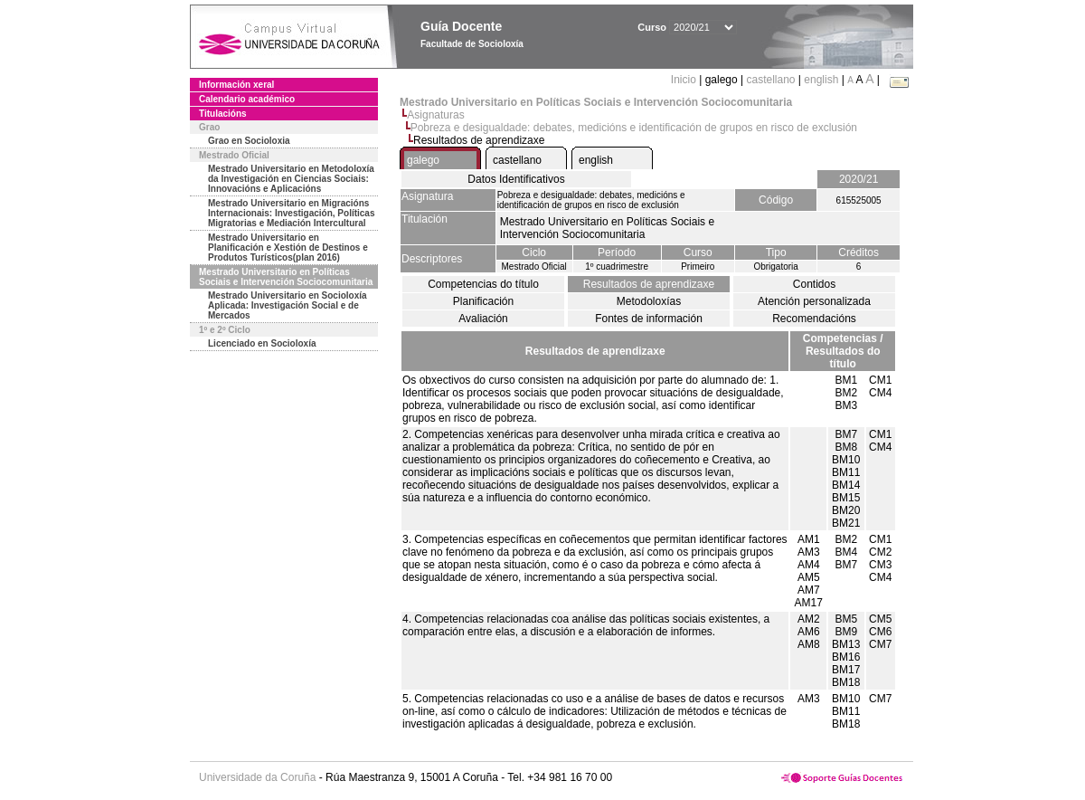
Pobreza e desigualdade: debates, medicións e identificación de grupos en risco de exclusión (633, 127)
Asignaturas (435, 115)
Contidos (814, 284)
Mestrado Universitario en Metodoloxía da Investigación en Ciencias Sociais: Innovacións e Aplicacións (291, 179)
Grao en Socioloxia (249, 141)
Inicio (685, 79)
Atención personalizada (814, 301)
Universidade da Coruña (257, 777)
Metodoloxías (649, 301)
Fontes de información (649, 318)
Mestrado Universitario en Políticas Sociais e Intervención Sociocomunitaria (286, 277)
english (821, 79)
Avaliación (482, 318)
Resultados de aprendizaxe (648, 284)
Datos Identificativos (515, 179)
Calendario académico (247, 99)
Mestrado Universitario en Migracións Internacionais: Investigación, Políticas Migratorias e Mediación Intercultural (291, 213)
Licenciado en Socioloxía (262, 343)
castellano (770, 79)
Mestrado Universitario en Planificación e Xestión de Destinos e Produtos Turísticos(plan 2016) (288, 247)
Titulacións (223, 114)
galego (423, 160)
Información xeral (236, 85)
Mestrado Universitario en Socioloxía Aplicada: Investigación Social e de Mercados (287, 305)
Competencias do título (483, 284)
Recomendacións (814, 318)
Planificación (483, 301)
